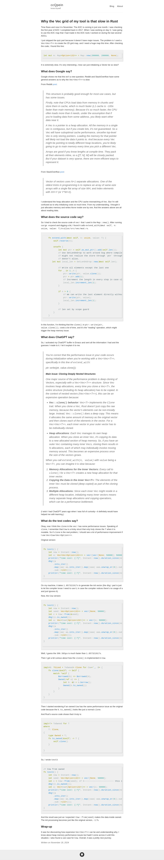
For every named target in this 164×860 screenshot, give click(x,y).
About (120, 6)
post (55, 84)
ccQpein (57, 5)
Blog (112, 6)
